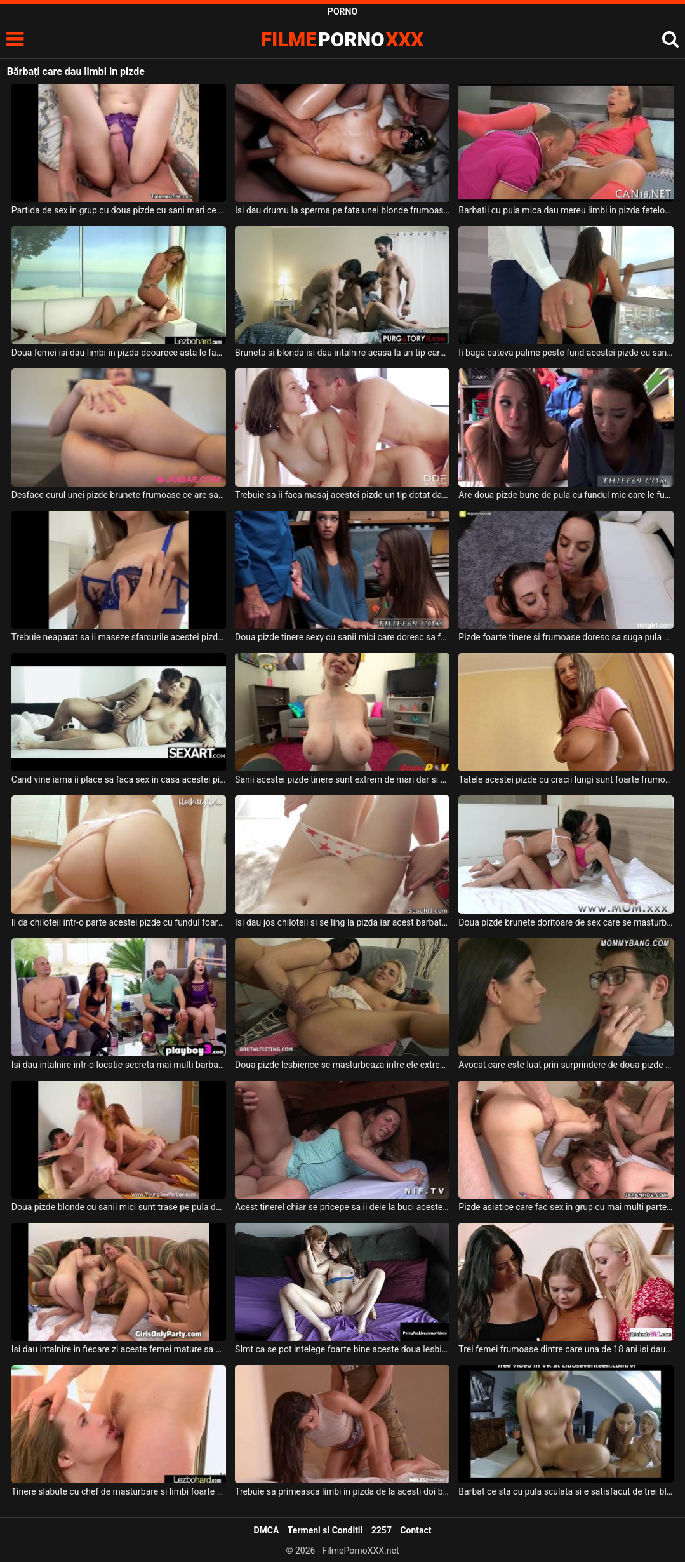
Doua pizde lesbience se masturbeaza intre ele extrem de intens (342, 1065)
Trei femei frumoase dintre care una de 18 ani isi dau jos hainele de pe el (565, 1349)
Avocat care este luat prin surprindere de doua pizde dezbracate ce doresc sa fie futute (565, 1065)
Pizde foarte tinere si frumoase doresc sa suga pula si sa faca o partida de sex (565, 637)
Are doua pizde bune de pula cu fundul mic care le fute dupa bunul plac (565, 495)
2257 (381, 1530)
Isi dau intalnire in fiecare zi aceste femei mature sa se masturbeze (118, 1349)
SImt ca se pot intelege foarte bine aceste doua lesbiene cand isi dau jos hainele (342, 1349)
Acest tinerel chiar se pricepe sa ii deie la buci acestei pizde (342, 1207)
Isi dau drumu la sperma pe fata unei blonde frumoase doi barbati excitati (342, 210)
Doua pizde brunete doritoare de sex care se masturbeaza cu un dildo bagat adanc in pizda (565, 922)
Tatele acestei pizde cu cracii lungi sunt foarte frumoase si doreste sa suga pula (565, 779)
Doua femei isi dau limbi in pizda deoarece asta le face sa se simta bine (118, 352)
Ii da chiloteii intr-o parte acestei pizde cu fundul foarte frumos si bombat (118, 922)
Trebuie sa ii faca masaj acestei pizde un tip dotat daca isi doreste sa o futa (342, 495)
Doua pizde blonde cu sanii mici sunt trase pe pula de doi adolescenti (118, 1207)
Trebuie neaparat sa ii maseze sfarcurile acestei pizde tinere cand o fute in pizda (118, 637)
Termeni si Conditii (325, 1530)
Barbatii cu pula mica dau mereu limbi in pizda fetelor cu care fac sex (565, 210)
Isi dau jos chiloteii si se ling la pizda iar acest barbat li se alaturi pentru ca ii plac (342, 922)
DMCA (266, 1530)
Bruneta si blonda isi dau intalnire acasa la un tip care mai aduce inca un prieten (342, 352)
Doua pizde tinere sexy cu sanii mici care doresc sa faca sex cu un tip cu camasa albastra (342, 637)
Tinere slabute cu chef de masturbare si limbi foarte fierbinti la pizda (118, 1491)
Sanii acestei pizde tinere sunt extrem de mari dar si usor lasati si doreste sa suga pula (342, 779)
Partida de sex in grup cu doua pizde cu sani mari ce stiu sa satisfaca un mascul (118, 210)
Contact (415, 1530)
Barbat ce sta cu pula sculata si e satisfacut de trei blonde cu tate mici (565, 1491)
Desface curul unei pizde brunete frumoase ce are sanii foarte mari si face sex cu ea (118, 495)
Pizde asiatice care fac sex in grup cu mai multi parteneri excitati (565, 1207)
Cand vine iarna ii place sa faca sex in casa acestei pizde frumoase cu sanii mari (118, 779)
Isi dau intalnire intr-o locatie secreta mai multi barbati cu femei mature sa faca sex (118, 1065)
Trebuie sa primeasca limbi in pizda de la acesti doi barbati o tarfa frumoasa (342, 1491)
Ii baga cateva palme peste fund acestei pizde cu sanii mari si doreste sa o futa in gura (565, 352)
